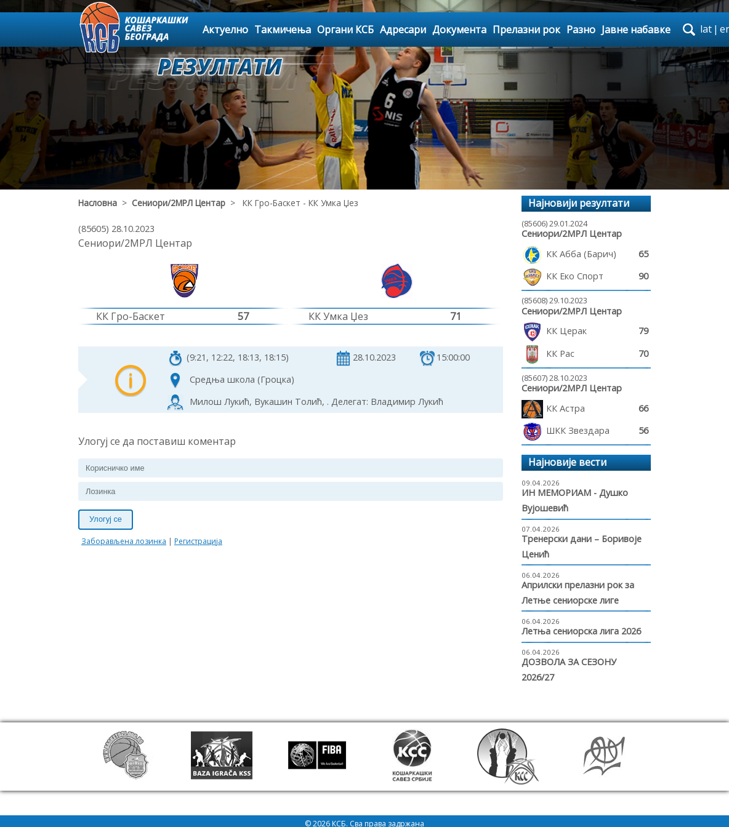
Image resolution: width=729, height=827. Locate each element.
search (689, 29)
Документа (459, 29)
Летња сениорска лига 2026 (581, 631)
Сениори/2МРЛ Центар (178, 203)
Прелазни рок (526, 29)
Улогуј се (105, 519)
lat (706, 29)
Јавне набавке (636, 29)
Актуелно (225, 29)
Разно (580, 29)
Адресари (403, 29)
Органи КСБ (345, 29)
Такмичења (282, 29)
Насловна (97, 203)
